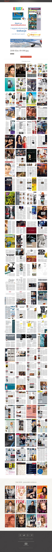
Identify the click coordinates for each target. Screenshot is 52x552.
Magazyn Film (12, 53)
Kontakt (31, 538)
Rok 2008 (19, 482)
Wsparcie (27, 538)
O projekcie (21, 538)
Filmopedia (7, 1)
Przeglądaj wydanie (26, 56)
